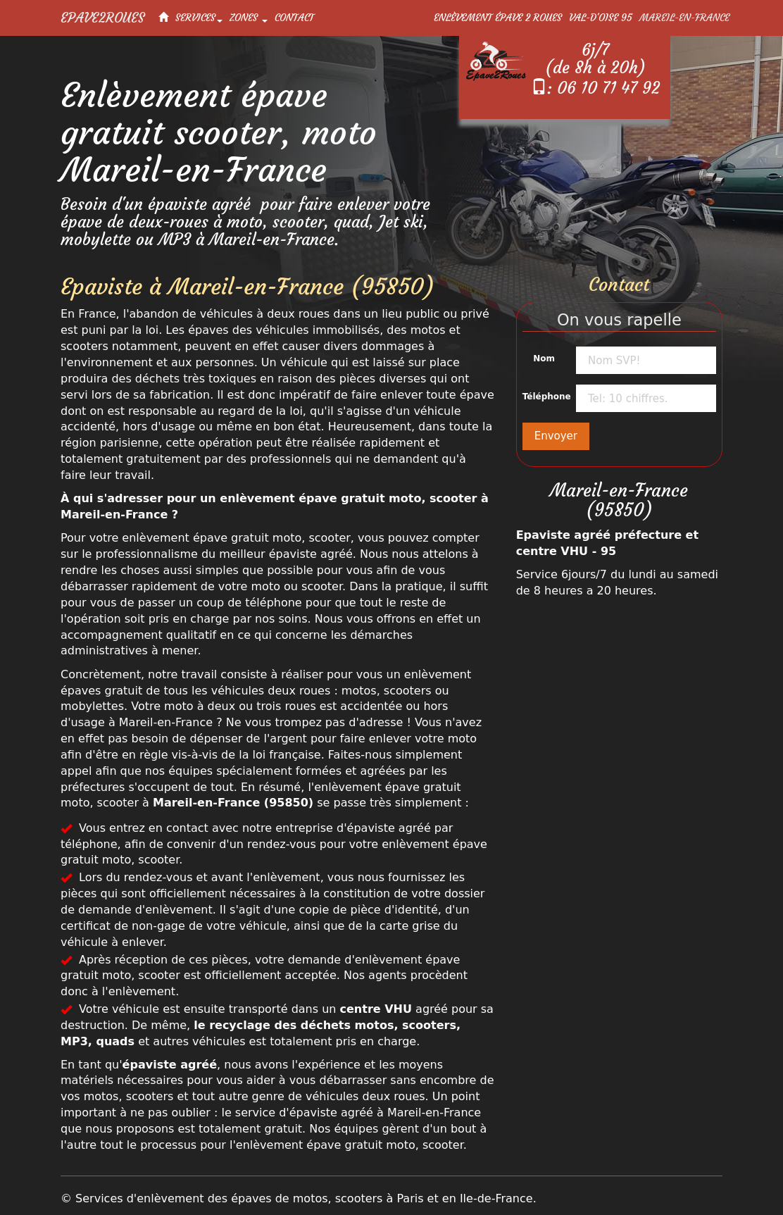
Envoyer (555, 436)
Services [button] (199, 17)
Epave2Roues (102, 17)
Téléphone (543, 396)
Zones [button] (249, 17)
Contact (294, 17)
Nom (544, 358)
